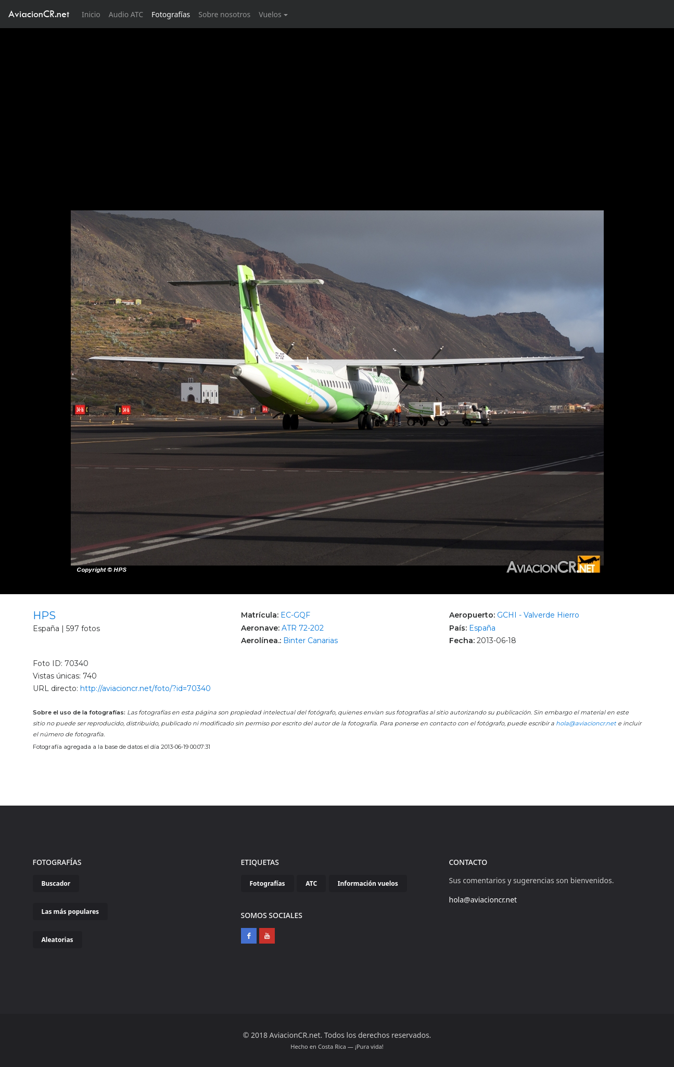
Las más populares (70, 911)
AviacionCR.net (38, 14)
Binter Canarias (310, 640)
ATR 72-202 (303, 628)
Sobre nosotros (224, 14)
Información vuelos (368, 883)
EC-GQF (295, 615)
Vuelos (270, 14)
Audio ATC (126, 14)
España (482, 628)
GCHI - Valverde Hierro (538, 615)
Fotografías (170, 14)
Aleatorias (57, 939)
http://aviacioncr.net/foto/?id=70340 (145, 688)
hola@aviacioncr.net (586, 723)
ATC (311, 883)
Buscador (56, 883)
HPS (44, 615)
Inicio (93, 13)
